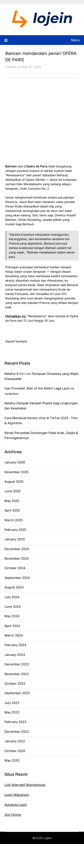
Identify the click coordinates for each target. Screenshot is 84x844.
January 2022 (14, 741)
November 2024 (16, 558)
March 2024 (13, 635)
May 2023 (11, 712)
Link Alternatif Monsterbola (24, 785)
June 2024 (12, 607)
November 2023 (16, 674)
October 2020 (14, 751)
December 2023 (16, 664)
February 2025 (15, 530)
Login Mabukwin (16, 795)
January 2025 (14, 539)
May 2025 (11, 501)
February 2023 (15, 722)
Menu (75, 40)
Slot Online (12, 815)
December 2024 (16, 549)
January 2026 (14, 462)
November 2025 (16, 472)
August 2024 (14, 587)
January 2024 (14, 655)
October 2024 (14, 568)
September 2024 (17, 578)
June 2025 (12, 491)
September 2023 (17, 693)
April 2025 (12, 510)
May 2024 (11, 616)
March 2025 (13, 520)
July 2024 (11, 597)
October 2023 (14, 683)
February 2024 (15, 645)
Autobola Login (15, 805)
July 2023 (11, 703)
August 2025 (13, 482)
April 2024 (12, 626)
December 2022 (16, 732)
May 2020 (11, 760)
